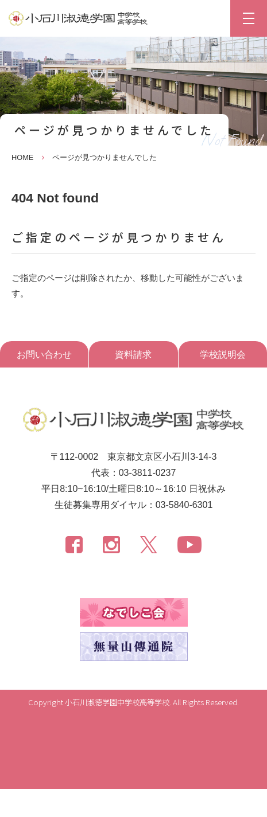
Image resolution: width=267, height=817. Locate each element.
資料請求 (133, 354)
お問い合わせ (44, 354)
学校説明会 (223, 354)
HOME (22, 157)
